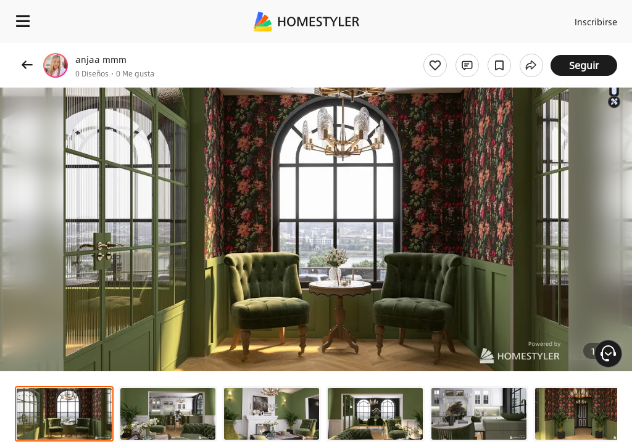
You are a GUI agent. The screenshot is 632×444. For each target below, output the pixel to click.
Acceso (545, 18)
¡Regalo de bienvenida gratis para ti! (497, 52)
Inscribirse (594, 18)
